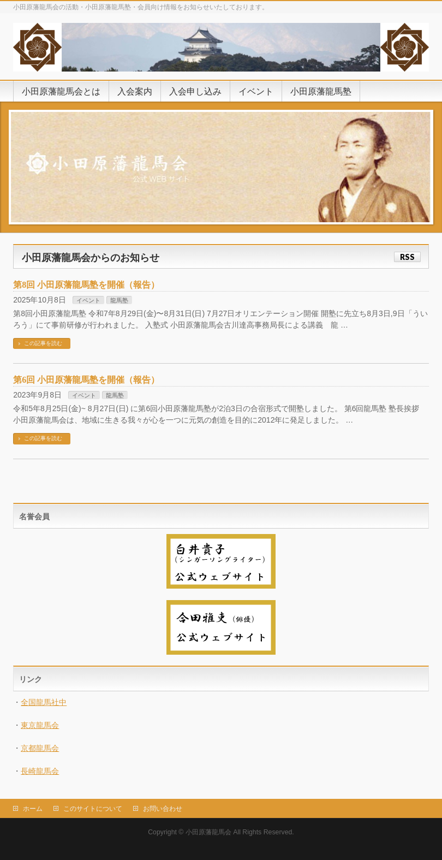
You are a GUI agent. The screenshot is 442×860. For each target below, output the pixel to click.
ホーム (33, 808)
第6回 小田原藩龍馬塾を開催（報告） (86, 379)
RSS (407, 257)
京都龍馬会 (40, 748)
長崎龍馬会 (40, 771)
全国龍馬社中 (44, 702)
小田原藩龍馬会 (208, 832)
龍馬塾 (119, 300)
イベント (88, 300)
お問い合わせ (162, 808)
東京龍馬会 (40, 725)
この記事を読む (43, 343)
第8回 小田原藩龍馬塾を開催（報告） (86, 284)
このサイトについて (92, 808)
